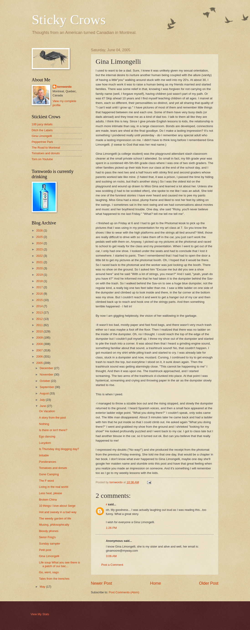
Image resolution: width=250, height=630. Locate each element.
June (43, 406)
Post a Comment (112, 564)
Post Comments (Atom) (124, 592)
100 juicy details (42, 124)
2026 (39, 230)
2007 (39, 350)
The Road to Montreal (46, 147)
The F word (46, 480)
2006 (39, 356)
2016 (39, 293)
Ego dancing (47, 436)
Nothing (44, 424)
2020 (39, 268)
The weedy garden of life (55, 518)
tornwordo (64, 86)
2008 (39, 344)
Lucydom (45, 443)
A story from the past (52, 417)
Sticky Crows (69, 19)
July (43, 399)
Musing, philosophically (54, 524)
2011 (39, 325)
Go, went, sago (49, 572)
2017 (39, 287)
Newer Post (101, 583)
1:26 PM (111, 528)
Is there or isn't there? (53, 430)
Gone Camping (49, 474)
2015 (39, 300)
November (47, 374)
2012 (39, 319)
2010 (39, 331)
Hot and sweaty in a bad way (58, 512)
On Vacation (47, 411)
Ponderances (47, 461)
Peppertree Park (42, 142)
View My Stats (40, 614)
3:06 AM (111, 556)
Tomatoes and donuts (46, 153)
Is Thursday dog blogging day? (59, 449)
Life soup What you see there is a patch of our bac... (59, 564)
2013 (39, 312)
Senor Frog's (47, 537)
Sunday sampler (49, 543)
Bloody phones (48, 531)
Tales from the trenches (54, 578)
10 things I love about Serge (57, 505)
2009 (39, 337)
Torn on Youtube (42, 159)
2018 (39, 281)
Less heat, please (50, 493)
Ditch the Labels (42, 130)
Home (155, 583)
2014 (39, 306)
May (43, 586)
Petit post (45, 550)
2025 (39, 237)
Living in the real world (53, 487)
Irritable (44, 455)
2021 (39, 262)
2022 (39, 255)
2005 (39, 363)
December (47, 368)
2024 (39, 243)
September (47, 387)
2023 (39, 249)
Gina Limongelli (42, 136)
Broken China (48, 499)
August (45, 393)
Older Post (208, 583)
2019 (39, 274)
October (45, 381)
